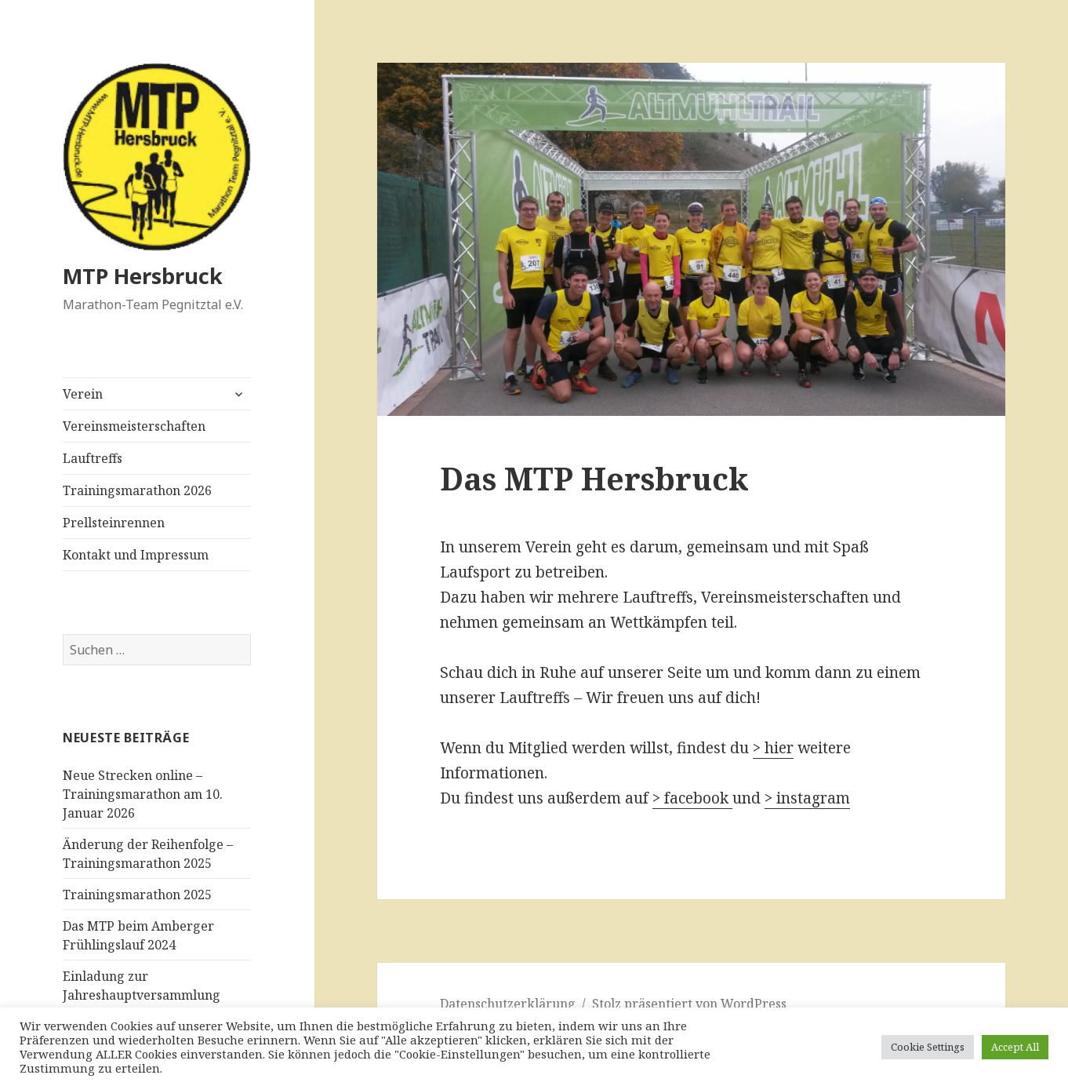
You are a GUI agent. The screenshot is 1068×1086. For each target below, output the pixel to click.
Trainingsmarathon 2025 (137, 894)
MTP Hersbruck (143, 275)
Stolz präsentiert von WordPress (689, 1003)
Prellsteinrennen (114, 522)
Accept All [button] (1015, 1047)
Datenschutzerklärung (508, 1003)
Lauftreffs (92, 458)
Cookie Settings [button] (927, 1047)
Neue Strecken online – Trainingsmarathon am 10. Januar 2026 (143, 794)
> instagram (807, 798)
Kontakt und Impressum (136, 554)
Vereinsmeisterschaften (134, 426)
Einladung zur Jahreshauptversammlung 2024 (141, 995)
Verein (83, 394)
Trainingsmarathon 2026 (137, 490)
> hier (773, 748)
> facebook (692, 798)
